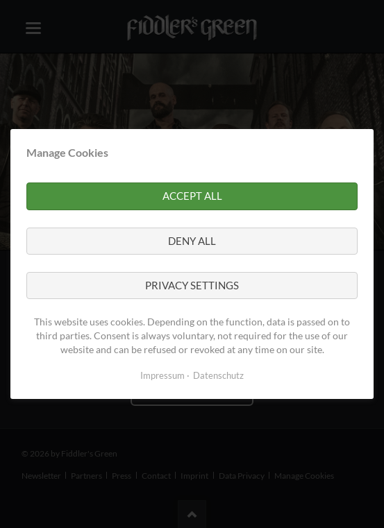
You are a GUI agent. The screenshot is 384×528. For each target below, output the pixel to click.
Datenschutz (218, 375)
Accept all (192, 195)
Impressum (162, 375)
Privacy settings (192, 285)
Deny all (192, 241)
